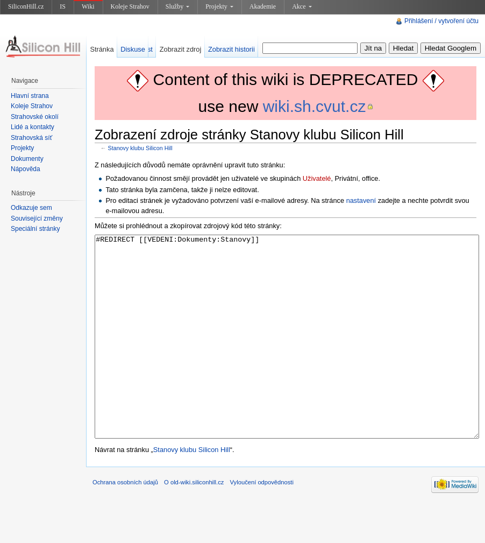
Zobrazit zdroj (181, 49)
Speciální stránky (35, 228)
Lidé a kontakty (32, 127)
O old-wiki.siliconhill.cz (194, 522)
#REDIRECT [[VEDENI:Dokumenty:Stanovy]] (287, 357)
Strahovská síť (31, 138)
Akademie (262, 6)
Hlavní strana (30, 96)
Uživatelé (317, 178)
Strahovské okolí (35, 117)
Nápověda (25, 169)
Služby (177, 6)
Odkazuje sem (31, 207)
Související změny (37, 218)
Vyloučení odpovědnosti (262, 522)
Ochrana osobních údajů (125, 522)
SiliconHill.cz (26, 6)
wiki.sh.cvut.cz (314, 106)
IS (63, 6)
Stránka (101, 49)
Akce (301, 6)
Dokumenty (27, 159)
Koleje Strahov (130, 6)
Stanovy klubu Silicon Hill (140, 148)
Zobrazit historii (231, 49)
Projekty (219, 6)
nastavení (361, 200)
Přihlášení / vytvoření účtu (441, 21)
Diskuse (132, 49)
